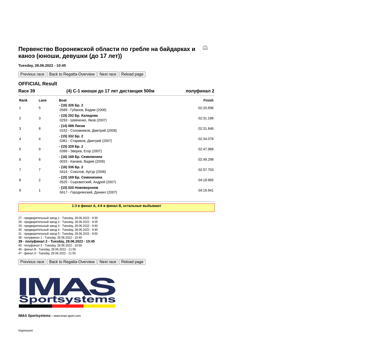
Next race (107, 74)
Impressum (25, 330)
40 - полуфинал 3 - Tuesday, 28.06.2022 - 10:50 (50, 245)
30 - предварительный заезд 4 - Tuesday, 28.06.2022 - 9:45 (58, 229)
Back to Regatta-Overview (72, 74)
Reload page (132, 74)
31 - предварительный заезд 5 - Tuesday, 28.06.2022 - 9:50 (58, 233)
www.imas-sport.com (67, 316)
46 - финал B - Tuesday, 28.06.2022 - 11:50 (47, 249)
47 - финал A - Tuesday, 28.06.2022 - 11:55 (47, 253)
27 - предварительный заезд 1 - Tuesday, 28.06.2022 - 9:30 (58, 218)
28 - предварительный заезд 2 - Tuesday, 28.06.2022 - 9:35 (58, 222)
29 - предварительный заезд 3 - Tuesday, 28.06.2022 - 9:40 (58, 226)
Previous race (32, 74)
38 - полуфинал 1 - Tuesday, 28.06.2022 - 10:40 (50, 237)
